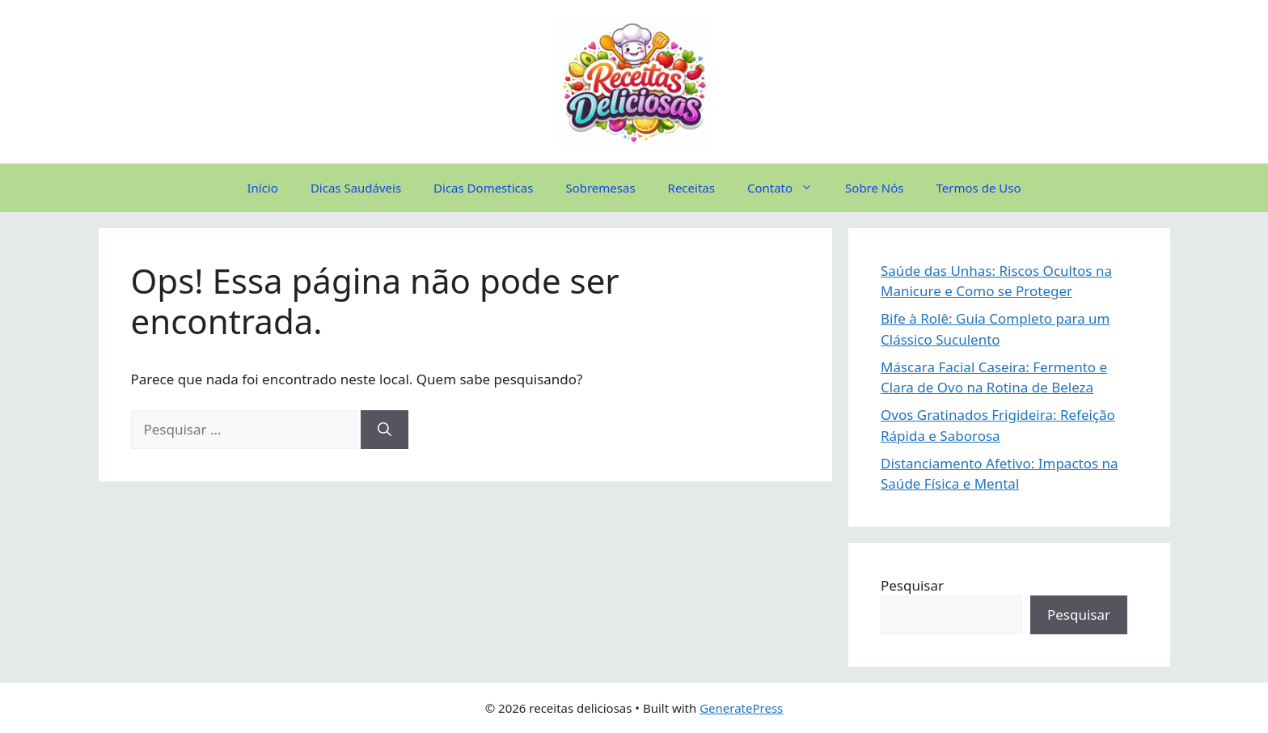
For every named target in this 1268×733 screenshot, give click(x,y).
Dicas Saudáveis (356, 188)
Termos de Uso (978, 188)
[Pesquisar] (384, 429)
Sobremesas (600, 188)
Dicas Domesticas (483, 188)
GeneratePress (741, 708)
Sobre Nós (874, 188)
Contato (788, 187)
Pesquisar (912, 585)
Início (262, 188)
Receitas (691, 188)
